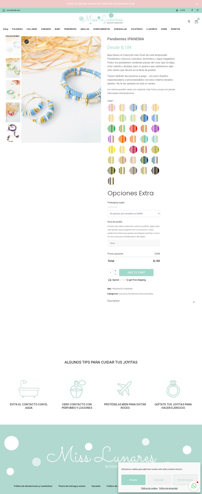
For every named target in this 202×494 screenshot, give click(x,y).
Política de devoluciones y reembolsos (33, 486)
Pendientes (133, 294)
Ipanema (123, 294)
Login (182, 10)
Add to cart (136, 272)
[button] (194, 486)
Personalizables (146, 294)
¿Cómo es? (113, 207)
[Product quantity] (110, 272)
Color (111, 101)
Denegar (159, 479)
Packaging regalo (116, 202)
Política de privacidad (168, 488)
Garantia (96, 486)
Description (113, 300)
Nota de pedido (115, 222)
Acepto (133, 479)
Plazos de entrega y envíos (72, 486)
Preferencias (185, 479)
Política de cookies (149, 488)
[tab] (151, 301)
